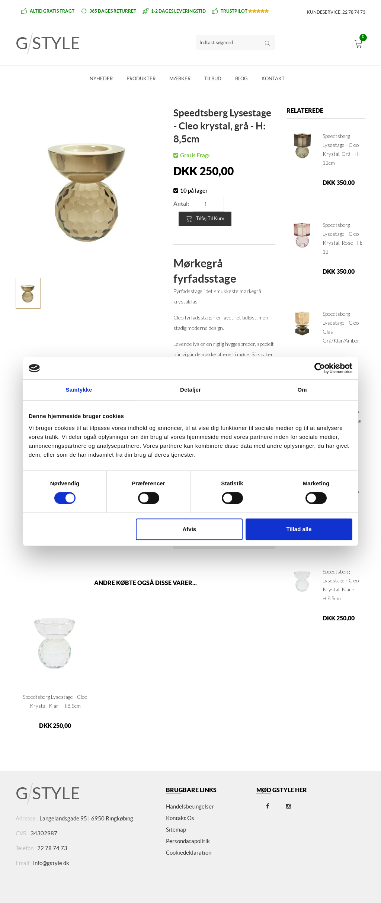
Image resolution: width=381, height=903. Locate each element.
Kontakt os (180, 818)
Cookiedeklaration (188, 852)
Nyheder (101, 78)
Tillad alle (298, 529)
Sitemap (176, 829)
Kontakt (273, 78)
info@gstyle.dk (51, 863)
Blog (241, 78)
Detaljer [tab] (190, 389)
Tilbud (212, 78)
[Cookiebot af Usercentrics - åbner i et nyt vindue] (319, 368)
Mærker (179, 78)
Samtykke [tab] (79, 389)
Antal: (181, 203)
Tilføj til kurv (205, 218)
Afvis (189, 529)
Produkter (141, 78)
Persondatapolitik (188, 841)
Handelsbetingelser (190, 806)
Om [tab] (302, 389)
